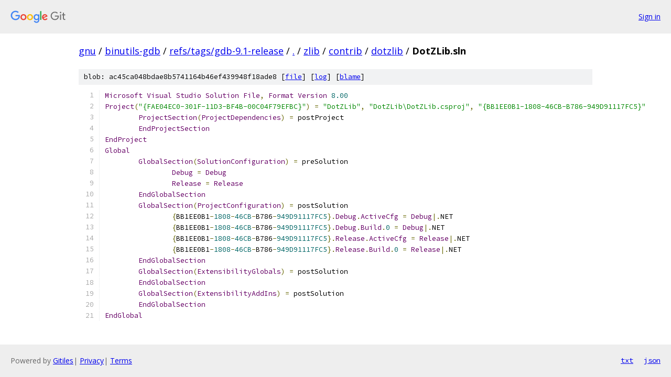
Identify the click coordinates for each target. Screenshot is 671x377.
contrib (345, 51)
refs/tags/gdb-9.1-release (226, 51)
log (321, 76)
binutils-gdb (132, 51)
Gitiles (63, 360)
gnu (87, 51)
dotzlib (387, 51)
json (652, 360)
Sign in (649, 16)
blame (350, 76)
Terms (121, 360)
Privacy (92, 360)
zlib (312, 51)
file (293, 76)
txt (627, 360)
